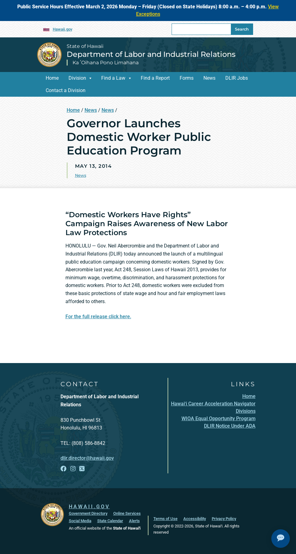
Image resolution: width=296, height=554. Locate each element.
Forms (187, 78)
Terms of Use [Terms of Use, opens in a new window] (165, 518)
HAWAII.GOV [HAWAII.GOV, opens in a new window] (89, 507)
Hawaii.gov (62, 29)
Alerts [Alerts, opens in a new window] (134, 520)
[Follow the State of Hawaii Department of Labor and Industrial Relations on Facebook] (63, 468)
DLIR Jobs (236, 78)
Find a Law (113, 78)
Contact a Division (65, 90)
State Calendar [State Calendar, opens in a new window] (110, 520)
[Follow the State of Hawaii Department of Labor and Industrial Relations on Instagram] (73, 468)
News (209, 78)
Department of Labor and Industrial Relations (151, 54)
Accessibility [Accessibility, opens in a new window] (194, 518)
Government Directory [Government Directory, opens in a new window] (88, 513)
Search (242, 29)
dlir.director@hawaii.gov (87, 458)
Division (77, 78)
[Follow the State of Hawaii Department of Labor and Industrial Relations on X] (82, 468)
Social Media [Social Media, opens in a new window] (80, 520)
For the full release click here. (98, 316)
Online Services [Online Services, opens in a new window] (127, 513)
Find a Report (155, 78)
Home (52, 78)
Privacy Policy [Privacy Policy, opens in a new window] (224, 518)
